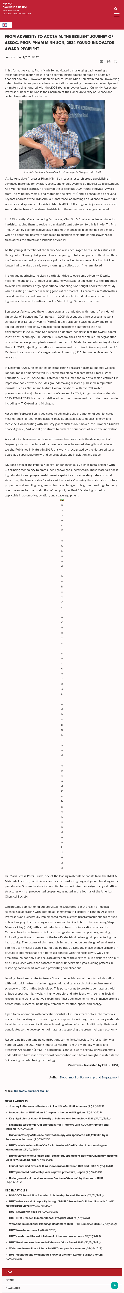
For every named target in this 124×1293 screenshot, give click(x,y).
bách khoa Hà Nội (15, 7)
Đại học (8, 4)
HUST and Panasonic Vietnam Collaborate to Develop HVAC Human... (66, 1023)
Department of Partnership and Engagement (89, 788)
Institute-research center (17, 1261)
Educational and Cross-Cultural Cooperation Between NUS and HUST (52, 877)
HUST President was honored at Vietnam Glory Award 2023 (46, 953)
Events (10, 991)
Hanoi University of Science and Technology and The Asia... (59, 1110)
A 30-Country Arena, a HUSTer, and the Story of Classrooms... (60, 1066)
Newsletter (13, 999)
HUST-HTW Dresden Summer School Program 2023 (41, 929)
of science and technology (17, 14)
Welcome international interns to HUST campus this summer (47, 959)
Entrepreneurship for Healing (41, 1125)
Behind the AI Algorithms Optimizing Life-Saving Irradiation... (59, 1053)
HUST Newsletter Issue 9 (24, 941)
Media (10, 1007)
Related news (13, 1015)
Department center (13, 1267)
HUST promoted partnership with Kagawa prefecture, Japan (47, 883)
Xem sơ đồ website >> (62, 1290)
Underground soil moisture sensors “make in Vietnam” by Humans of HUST (56, 889)
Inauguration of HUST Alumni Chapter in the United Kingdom (47, 823)
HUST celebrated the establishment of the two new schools (46, 947)
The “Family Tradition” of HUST (41, 1081)
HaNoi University (11, 11)
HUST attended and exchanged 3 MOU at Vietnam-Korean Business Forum (56, 965)
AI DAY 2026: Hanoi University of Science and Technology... (59, 1095)
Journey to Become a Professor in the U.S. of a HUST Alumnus (48, 817)
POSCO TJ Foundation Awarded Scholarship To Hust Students (47, 906)
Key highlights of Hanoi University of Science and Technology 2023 (51, 829)
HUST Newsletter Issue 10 (25, 923)
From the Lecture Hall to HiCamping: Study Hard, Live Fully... (59, 1157)
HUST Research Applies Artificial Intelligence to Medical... (58, 1141)
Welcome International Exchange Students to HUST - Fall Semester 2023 (54, 935)
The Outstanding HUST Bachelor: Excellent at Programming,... (60, 1038)
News (9, 983)
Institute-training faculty (17, 1254)
